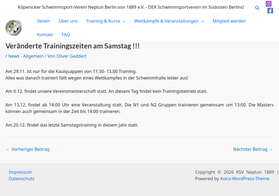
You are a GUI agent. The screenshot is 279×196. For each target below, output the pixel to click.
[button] (257, 7)
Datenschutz (21, 179)
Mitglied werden (229, 21)
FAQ (66, 35)
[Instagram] (268, 4)
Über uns (68, 21)
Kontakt (45, 35)
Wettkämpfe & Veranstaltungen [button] (169, 21)
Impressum (20, 172)
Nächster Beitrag (253, 149)
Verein (43, 21)
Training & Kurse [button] (105, 21)
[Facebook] (270, 10)
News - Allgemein (26, 56)
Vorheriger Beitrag (27, 149)
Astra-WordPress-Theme (244, 179)
